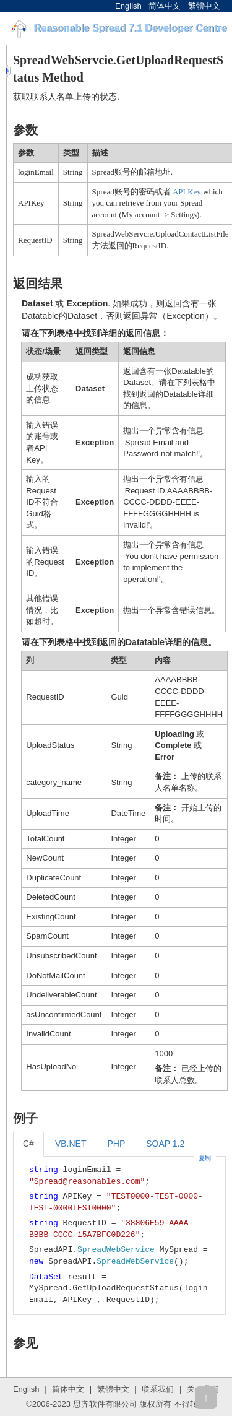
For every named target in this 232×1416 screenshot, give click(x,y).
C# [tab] (28, 1144)
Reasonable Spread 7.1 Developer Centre (129, 28)
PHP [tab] (116, 1144)
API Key (187, 191)
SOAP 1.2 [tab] (165, 1144)
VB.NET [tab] (71, 1144)
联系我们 (158, 1389)
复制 (205, 1158)
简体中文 (164, 6)
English (128, 6)
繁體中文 (204, 6)
